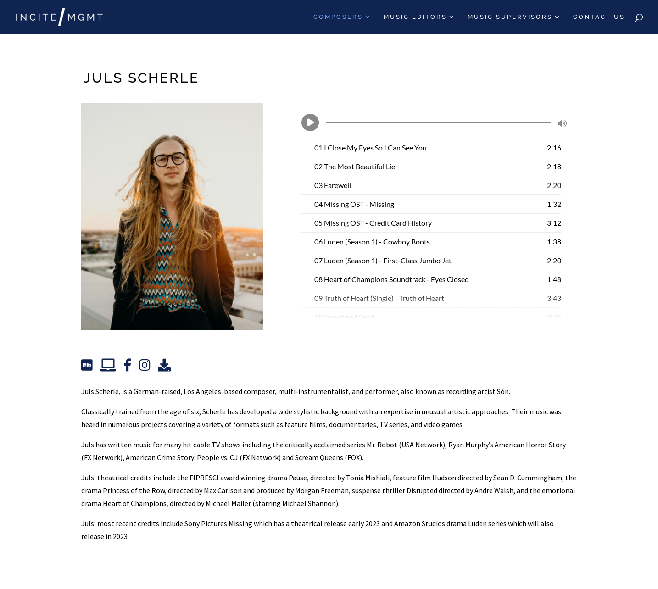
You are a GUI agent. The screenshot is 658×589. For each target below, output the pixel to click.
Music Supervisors (510, 17)
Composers (338, 17)
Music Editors (415, 17)
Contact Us (599, 17)
